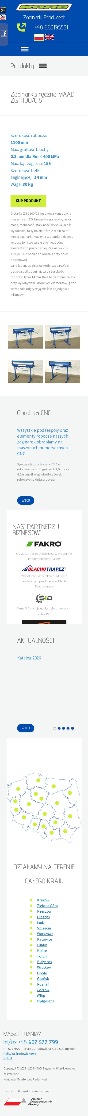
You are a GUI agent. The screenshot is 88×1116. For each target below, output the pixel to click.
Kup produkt (28, 200)
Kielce (42, 950)
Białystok (44, 961)
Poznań (43, 984)
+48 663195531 (51, 27)
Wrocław (44, 967)
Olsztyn (43, 916)
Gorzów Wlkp (43, 992)
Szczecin (44, 928)
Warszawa (45, 933)
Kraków (43, 900)
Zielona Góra (47, 905)
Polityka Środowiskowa (20, 1053)
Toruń (42, 956)
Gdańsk (43, 978)
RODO (8, 1058)
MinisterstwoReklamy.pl (32, 1079)
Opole (42, 973)
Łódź (41, 922)
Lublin (42, 945)
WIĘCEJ (26, 500)
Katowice (44, 939)
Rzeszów (44, 911)
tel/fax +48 (31, 1042)
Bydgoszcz (45, 1001)
